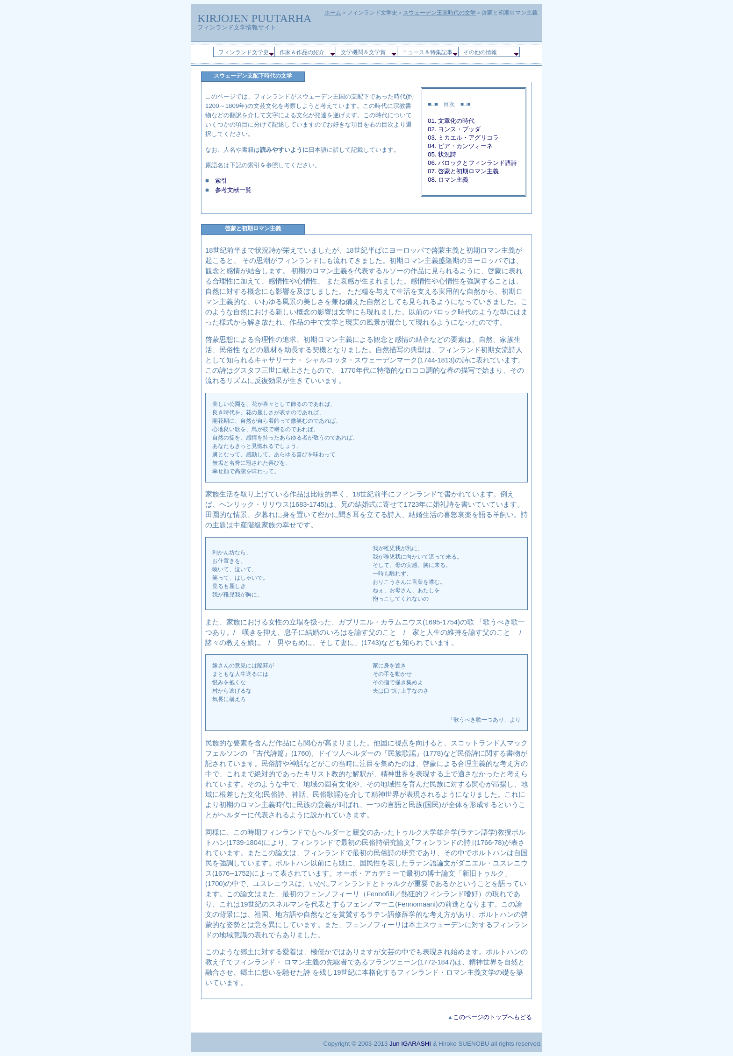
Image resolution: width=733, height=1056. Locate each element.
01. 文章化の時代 (451, 120)
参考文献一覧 (233, 189)
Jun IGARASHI (410, 1043)
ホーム (332, 12)
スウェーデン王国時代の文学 (439, 12)
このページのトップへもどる (492, 1017)
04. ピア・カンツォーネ (460, 145)
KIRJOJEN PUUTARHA (254, 18)
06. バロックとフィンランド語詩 (472, 162)
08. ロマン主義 (448, 179)
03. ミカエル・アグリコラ (463, 137)
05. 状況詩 (442, 154)
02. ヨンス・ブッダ (454, 129)
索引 (221, 180)
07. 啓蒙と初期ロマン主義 (463, 171)
